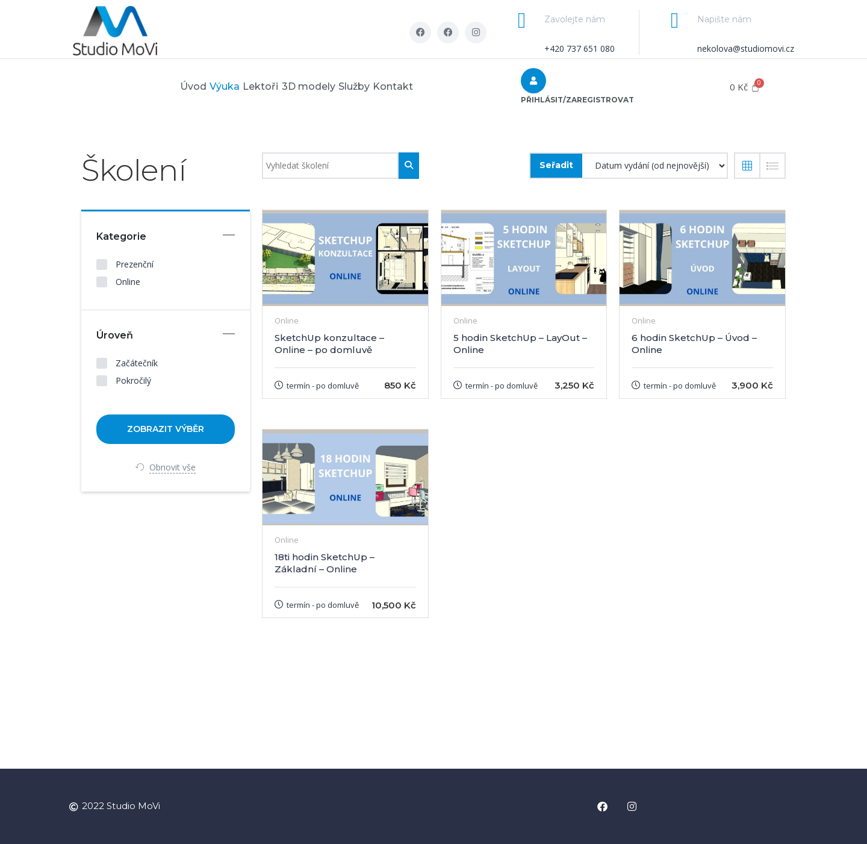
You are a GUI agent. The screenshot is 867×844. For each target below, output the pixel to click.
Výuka (202, 86)
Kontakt (430, 86)
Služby (376, 86)
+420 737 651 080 (579, 48)
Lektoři (253, 86)
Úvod (156, 86)
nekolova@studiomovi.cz (745, 48)
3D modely (316, 86)
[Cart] (744, 87)
